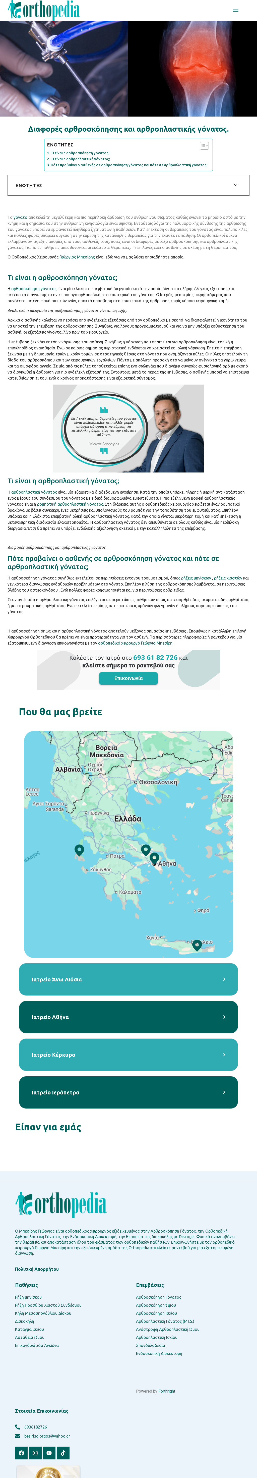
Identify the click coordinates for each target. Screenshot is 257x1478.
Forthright (166, 1391)
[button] (235, 10)
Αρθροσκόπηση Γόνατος (158, 1297)
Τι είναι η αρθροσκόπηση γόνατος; (80, 153)
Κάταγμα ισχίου (29, 1329)
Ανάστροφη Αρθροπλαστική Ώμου (168, 1329)
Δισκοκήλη (24, 1321)
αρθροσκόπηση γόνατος (33, 288)
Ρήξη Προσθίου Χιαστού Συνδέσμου (48, 1305)
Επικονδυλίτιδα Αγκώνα (37, 1345)
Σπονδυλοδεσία (150, 1345)
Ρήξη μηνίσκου (28, 1297)
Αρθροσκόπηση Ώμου (156, 1305)
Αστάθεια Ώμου (29, 1337)
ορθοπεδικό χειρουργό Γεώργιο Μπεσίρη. (135, 643)
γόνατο (20, 217)
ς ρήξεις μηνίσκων (194, 578)
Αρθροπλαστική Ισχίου (156, 1337)
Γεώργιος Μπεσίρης (77, 257)
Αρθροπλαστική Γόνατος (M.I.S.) (165, 1321)
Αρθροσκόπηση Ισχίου (156, 1313)
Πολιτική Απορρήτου (37, 1269)
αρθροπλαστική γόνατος (34, 492)
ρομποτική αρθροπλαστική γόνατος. (71, 504)
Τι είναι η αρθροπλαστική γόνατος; (80, 159)
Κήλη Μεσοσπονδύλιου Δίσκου (43, 1313)
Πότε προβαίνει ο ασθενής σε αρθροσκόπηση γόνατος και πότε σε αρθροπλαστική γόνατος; (129, 165)
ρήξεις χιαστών (228, 578)
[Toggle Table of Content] (202, 145)
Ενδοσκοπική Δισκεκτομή (159, 1353)
